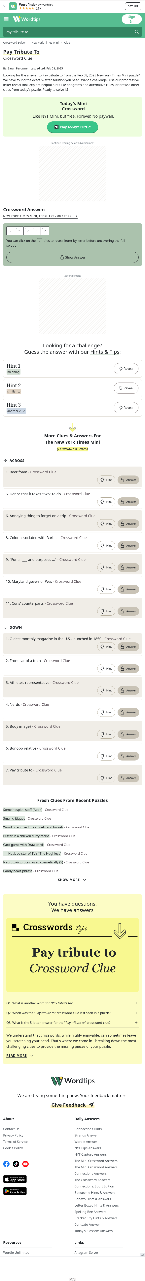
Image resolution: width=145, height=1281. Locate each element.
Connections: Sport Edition (94, 1200)
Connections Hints (88, 1142)
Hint (106, 493)
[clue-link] (72, 485)
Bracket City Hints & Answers (96, 1231)
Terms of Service (15, 1155)
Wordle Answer (86, 1155)
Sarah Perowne (18, 82)
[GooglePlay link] (27, 1205)
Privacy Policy (13, 1149)
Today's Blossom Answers (94, 1244)
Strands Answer (86, 1149)
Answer (128, 493)
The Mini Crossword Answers (96, 1174)
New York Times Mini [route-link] (45, 42)
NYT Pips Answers (88, 1161)
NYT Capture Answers (91, 1168)
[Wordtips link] (27, 19)
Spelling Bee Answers (90, 1225)
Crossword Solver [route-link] (14, 42)
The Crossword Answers (92, 1193)
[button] (72, 382)
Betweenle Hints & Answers (95, 1206)
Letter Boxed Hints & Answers (97, 1219)
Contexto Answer (87, 1238)
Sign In (131, 19)
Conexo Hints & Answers (93, 1212)
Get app (132, 6)
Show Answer (72, 271)
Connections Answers (91, 1187)
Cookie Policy (13, 1161)
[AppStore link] (27, 1193)
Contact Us (11, 1142)
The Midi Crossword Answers (96, 1180)
